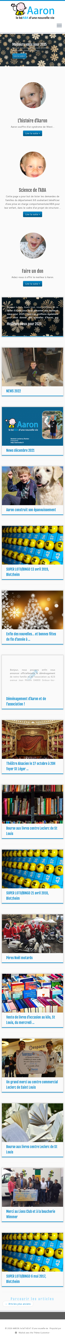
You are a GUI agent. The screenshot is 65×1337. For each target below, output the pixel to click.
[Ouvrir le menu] (59, 25)
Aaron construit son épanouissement (31, 510)
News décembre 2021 (20, 450)
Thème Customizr (41, 1332)
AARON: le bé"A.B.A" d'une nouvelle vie (30, 1328)
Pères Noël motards (19, 958)
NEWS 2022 (13, 391)
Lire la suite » (32, 133)
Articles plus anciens (18, 1304)
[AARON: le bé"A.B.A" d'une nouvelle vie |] (32, 11)
